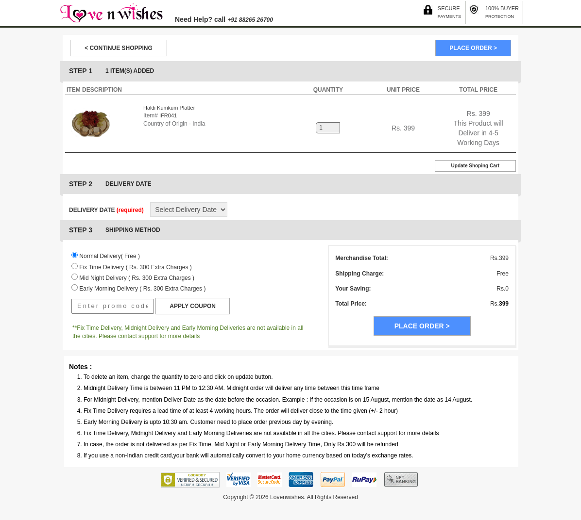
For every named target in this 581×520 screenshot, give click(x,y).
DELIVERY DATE (106, 210)
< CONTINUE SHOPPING (119, 48)
